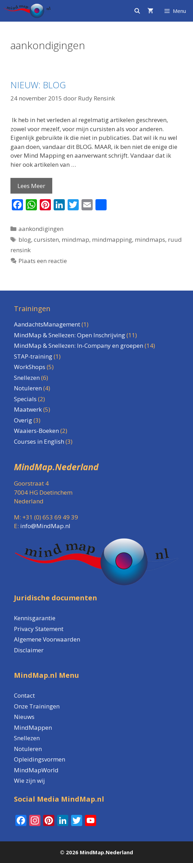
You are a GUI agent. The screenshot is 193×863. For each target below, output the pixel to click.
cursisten (46, 239)
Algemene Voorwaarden (47, 639)
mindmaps (150, 239)
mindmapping (112, 239)
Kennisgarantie (34, 618)
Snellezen (27, 738)
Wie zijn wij (29, 780)
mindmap (75, 239)
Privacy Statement (38, 629)
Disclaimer (29, 650)
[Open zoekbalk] (137, 11)
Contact (24, 695)
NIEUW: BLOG (38, 85)
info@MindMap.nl (45, 526)
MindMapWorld (36, 770)
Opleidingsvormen (39, 759)
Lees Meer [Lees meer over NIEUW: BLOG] (31, 186)
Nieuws (24, 717)
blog (24, 239)
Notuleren (28, 749)
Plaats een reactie (42, 261)
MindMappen (33, 727)
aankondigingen (40, 229)
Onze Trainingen (37, 706)
